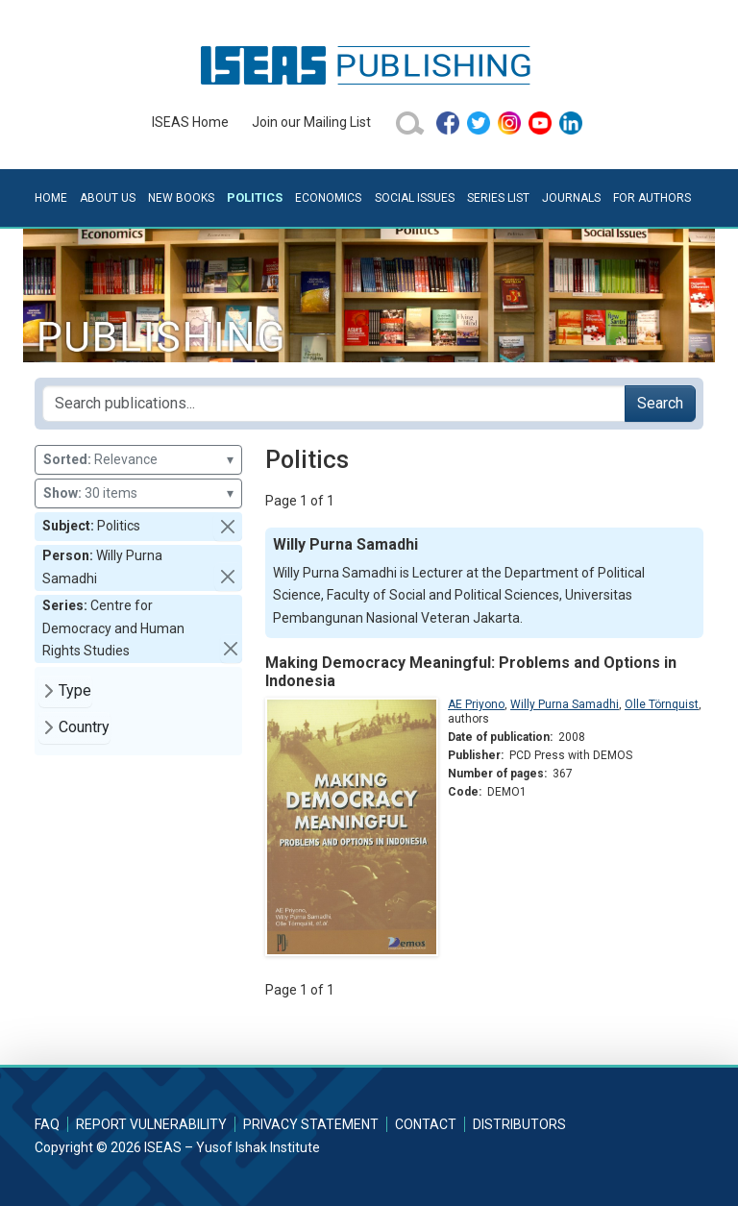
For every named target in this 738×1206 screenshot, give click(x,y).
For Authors (652, 198)
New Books (181, 198)
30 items (138, 493)
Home (51, 198)
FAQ (47, 1124)
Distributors (519, 1124)
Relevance (138, 460)
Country (84, 727)
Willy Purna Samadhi (564, 704)
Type (75, 690)
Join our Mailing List (311, 122)
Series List (498, 198)
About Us (107, 198)
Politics (255, 197)
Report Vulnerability (151, 1124)
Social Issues (415, 198)
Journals (571, 198)
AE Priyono (476, 704)
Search (660, 403)
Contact (425, 1124)
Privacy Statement (311, 1124)
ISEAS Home (190, 122)
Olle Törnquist (662, 704)
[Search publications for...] (334, 403)
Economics (328, 198)
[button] (227, 526)
